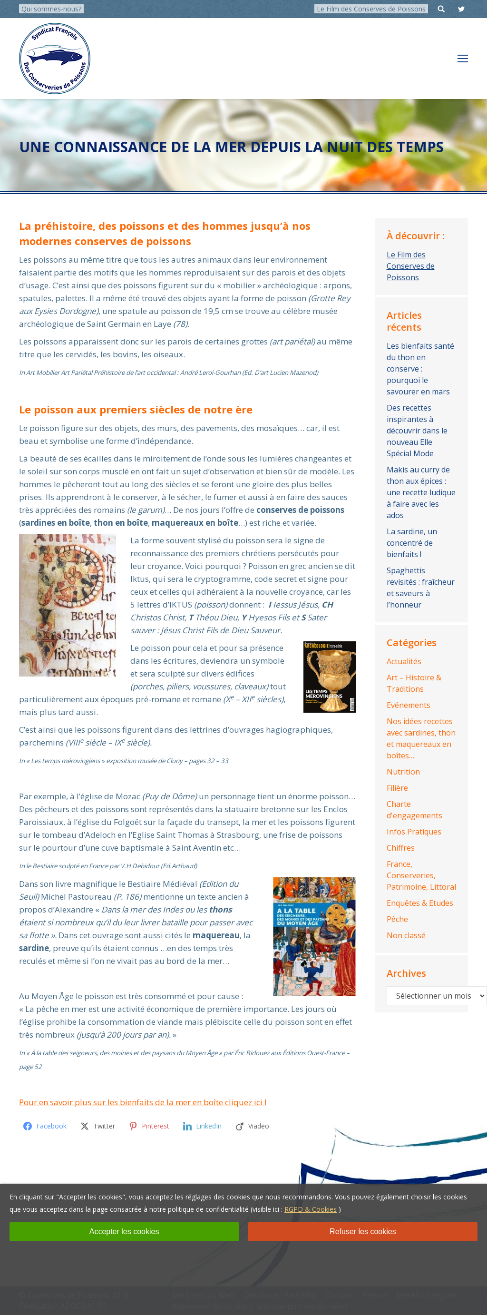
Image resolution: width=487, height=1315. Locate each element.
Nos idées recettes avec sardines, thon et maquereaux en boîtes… (421, 738)
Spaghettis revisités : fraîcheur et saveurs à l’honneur (421, 587)
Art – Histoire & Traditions (414, 683)
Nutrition (403, 771)
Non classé (406, 935)
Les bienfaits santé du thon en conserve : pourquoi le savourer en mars (420, 369)
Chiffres (401, 848)
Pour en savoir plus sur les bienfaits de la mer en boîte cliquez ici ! (142, 1102)
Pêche (397, 919)
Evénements (408, 705)
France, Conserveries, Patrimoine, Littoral (421, 875)
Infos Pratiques (414, 831)
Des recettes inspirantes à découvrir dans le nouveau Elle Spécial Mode (417, 430)
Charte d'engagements (414, 810)
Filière (397, 788)
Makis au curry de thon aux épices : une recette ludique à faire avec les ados (421, 492)
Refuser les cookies (363, 1231)
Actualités (404, 661)
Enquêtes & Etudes (420, 903)
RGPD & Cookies (310, 1209)
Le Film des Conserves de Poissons (371, 8)
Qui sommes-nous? (51, 8)
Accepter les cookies (124, 1231)
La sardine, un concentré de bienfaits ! (412, 542)
